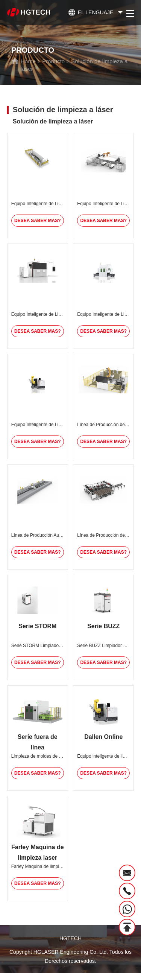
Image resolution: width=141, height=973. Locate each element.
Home (28, 61)
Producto (53, 61)
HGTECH (70, 938)
